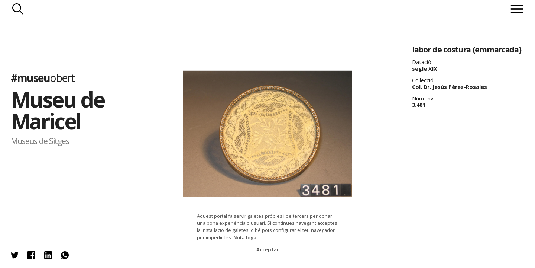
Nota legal (245, 237)
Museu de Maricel (57, 109)
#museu (42, 77)
